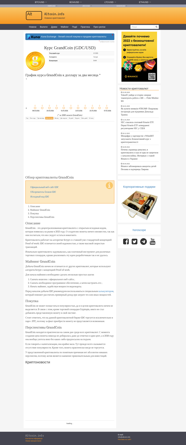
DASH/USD (121, 6)
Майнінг (65, 27)
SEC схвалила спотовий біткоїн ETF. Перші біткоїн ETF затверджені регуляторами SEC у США (137, 125)
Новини (32, 27)
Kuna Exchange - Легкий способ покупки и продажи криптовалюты (66, 37)
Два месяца (49, 118)
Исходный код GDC (39, 196)
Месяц (56, 118)
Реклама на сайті (124, 439)
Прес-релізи (99, 27)
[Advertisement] (69, 147)
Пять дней (84, 118)
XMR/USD (51, 6)
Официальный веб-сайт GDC (44, 187)
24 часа (91, 118)
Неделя (77, 118)
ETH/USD (143, 2)
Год (27, 118)
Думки (54, 27)
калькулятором (105, 291)
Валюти (44, 27)
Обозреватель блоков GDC (43, 192)
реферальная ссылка (106, 42)
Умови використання (33, 441)
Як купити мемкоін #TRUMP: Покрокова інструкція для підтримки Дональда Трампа (139, 111)
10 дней (71, 118)
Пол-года (32, 118)
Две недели (63, 118)
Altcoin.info (34, 435)
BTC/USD (39, 2)
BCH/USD (74, 2)
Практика (85, 27)
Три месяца (40, 118)
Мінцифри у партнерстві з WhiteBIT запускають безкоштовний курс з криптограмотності (137, 139)
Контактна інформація (33, 438)
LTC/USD (109, 2)
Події (74, 27)
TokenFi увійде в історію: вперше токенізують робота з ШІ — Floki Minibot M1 (139, 98)
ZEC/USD (86, 6)
